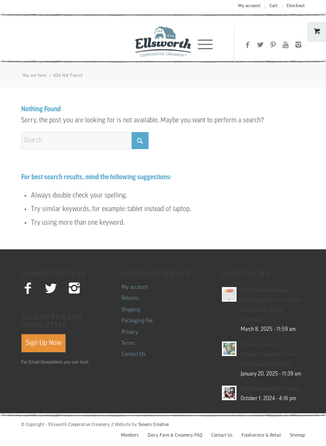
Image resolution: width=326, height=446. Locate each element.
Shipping (130, 310)
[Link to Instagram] (298, 44)
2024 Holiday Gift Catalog (271, 389)
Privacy (129, 332)
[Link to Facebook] (247, 44)
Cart (274, 6)
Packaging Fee (137, 321)
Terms (128, 343)
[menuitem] (249, 6)
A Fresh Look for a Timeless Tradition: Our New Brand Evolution (268, 354)
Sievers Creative (153, 425)
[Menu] (201, 44)
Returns (130, 298)
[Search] (85, 140)
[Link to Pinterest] (273, 44)
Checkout (296, 6)
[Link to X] (260, 44)
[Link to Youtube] (285, 44)
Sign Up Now (43, 343)
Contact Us (133, 354)
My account (249, 6)
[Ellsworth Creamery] (163, 44)
